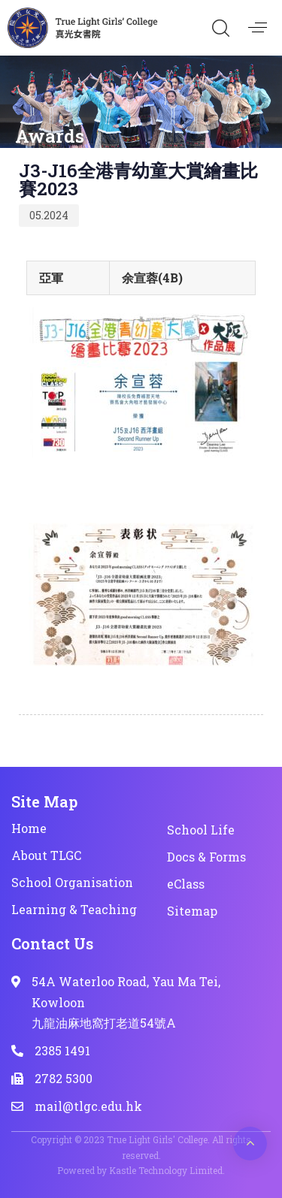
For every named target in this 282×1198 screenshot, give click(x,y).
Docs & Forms (206, 857)
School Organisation (72, 882)
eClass (186, 884)
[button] (220, 28)
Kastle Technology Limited (166, 1170)
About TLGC (46, 855)
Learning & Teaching (74, 909)
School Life (201, 829)
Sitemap (192, 911)
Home (29, 828)
